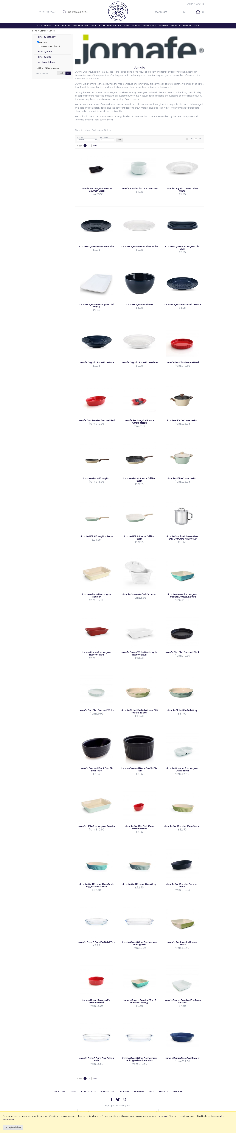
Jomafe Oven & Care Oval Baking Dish (96, 1059)
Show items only (48, 68)
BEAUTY (96, 25)
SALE (197, 25)
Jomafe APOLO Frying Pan (96, 478)
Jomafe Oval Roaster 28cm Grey (139, 884)
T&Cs (151, 1091)
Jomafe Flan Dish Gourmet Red (182, 362)
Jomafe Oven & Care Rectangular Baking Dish (139, 943)
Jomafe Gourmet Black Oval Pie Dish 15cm (96, 769)
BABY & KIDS (149, 25)
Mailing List (107, 1091)
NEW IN (187, 25)
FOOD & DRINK (44, 25)
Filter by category (47, 37)
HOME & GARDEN (112, 25)
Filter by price (44, 57)
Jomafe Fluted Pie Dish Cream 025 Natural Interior (139, 711)
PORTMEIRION (62, 25)
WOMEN (136, 25)
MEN (126, 25)
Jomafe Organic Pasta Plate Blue (96, 362)
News (73, 1091)
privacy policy (162, 1116)
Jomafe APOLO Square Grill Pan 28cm (139, 479)
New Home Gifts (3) (49, 46)
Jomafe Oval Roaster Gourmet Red (96, 420)
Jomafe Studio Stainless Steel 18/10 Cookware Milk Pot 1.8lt (182, 537)
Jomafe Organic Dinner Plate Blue (96, 246)
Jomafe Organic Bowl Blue (139, 304)
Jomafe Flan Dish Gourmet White (96, 710)
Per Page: (107, 139)
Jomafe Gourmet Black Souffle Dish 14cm (139, 769)
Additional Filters (46, 62)
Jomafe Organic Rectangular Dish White (96, 305)
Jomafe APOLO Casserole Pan (182, 420)
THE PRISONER (80, 25)
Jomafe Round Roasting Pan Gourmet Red (96, 1001)
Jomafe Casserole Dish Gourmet (139, 594)
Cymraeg (200, 4)
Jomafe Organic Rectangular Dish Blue (182, 247)
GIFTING (163, 25)
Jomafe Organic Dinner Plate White (139, 246)
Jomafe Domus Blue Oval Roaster (182, 1058)
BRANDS (175, 25)
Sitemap (177, 1091)
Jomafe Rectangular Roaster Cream (182, 943)
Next (95, 145)
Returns (139, 1091)
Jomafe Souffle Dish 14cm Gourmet (139, 188)
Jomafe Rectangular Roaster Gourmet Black (96, 189)
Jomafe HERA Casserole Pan (182, 478)
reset (61, 73)
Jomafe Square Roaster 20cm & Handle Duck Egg (139, 1001)
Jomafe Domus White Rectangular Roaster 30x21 (139, 653)
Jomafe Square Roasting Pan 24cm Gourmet (182, 1001)
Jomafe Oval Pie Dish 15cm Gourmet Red (139, 827)
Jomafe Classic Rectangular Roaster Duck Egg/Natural (182, 595)
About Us (59, 1091)
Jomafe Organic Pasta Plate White (139, 362)
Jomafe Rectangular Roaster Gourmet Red (139, 421)
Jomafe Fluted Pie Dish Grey (182, 710)
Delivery (124, 1091)
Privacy (163, 1091)
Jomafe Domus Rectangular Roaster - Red (96, 653)
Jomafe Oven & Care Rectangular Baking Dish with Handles (139, 1059)
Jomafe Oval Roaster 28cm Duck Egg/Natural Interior (96, 885)
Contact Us (88, 1091)
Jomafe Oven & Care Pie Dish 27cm (96, 942)
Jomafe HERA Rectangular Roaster (96, 826)
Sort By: (87, 139)
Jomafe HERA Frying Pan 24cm (97, 536)
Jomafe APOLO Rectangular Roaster (97, 595)
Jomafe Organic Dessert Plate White (182, 189)
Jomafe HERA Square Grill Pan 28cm (139, 537)
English (189, 4)
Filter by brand (45, 52)
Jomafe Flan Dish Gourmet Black (182, 652)
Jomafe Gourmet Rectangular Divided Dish (182, 769)
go (68, 73)
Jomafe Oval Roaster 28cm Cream (182, 826)
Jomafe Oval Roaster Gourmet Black (182, 885)
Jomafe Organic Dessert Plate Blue (182, 304)
